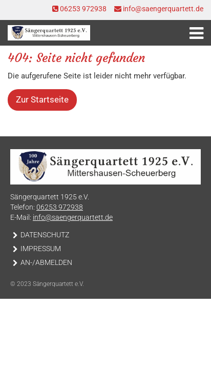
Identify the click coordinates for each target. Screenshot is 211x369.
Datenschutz (44, 235)
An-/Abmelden (46, 262)
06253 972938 (79, 9)
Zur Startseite (42, 99)
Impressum (40, 248)
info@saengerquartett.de (158, 9)
